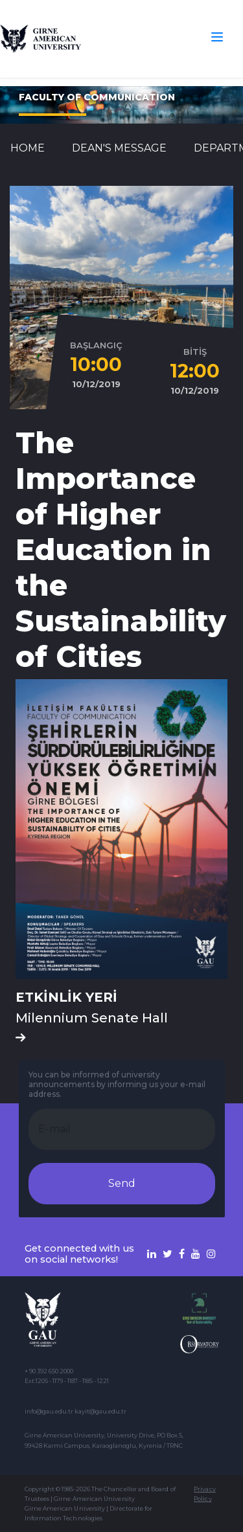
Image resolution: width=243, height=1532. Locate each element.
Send (121, 1183)
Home (27, 148)
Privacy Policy (204, 1493)
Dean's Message (119, 148)
